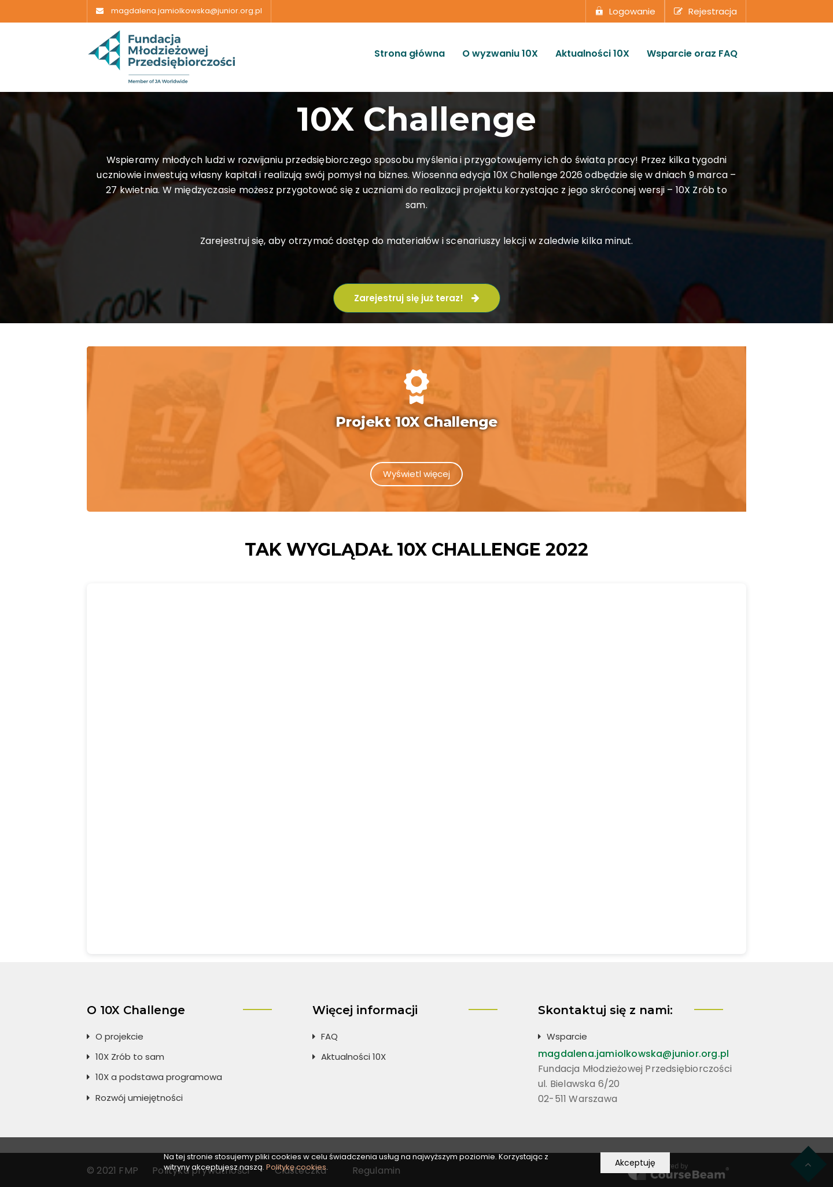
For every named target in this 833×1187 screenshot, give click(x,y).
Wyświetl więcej (416, 474)
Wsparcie (567, 1035)
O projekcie (119, 1035)
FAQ (329, 1035)
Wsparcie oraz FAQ (692, 53)
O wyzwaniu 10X (500, 53)
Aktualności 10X (592, 53)
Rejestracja (705, 11)
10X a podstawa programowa (158, 1075)
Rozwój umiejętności (139, 1096)
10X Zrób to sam (129, 1055)
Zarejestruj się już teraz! (417, 298)
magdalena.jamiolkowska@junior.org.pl (186, 11)
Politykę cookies (296, 1167)
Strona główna (409, 53)
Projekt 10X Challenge (416, 421)
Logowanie (625, 11)
